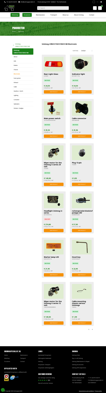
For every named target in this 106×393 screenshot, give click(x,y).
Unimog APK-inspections (79, 368)
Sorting (75, 51)
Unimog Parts (76, 355)
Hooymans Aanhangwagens (46, 368)
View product (54, 92)
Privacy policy (98, 391)
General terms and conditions (86, 391)
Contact (22, 361)
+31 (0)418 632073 (11, 2)
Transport (23, 358)
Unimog (40, 361)
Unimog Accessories (78, 364)
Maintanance (24, 355)
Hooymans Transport (44, 364)
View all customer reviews (45, 383)
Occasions (7, 361)
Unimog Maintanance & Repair (81, 361)
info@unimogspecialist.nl (28, 2)
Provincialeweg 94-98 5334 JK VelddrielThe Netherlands (78, 380)
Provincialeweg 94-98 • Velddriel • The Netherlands (52, 2)
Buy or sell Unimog (77, 358)
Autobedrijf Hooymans (44, 355)
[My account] (95, 8)
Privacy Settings (3, 390)
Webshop (7, 358)
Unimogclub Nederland (44, 358)
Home (6, 355)
